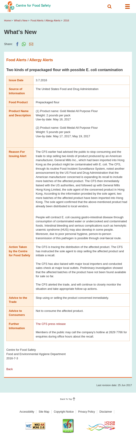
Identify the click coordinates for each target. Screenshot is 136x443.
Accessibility (27, 411)
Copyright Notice (64, 411)
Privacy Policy (86, 411)
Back (9, 369)
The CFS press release (51, 324)
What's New (20, 20)
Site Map (44, 411)
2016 (66, 20)
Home (7, 20)
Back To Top (66, 399)
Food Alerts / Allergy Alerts (45, 20)
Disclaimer (105, 411)
